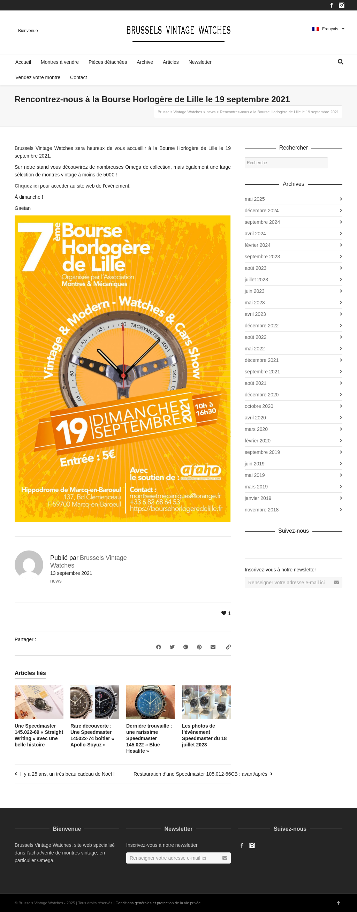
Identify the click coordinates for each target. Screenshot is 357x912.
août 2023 (255, 268)
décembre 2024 (262, 210)
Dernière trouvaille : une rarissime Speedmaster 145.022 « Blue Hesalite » (149, 738)
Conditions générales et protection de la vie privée (157, 903)
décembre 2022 (262, 325)
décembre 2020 (262, 394)
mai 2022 (255, 348)
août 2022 (255, 337)
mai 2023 (255, 302)
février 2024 (258, 245)
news (56, 581)
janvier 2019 (258, 498)
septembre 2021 (262, 371)
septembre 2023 (262, 256)
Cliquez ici (27, 186)
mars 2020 (256, 429)
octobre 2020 (259, 406)
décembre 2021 (262, 360)
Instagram (341, 5)
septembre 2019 (262, 452)
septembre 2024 (262, 222)
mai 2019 (255, 475)
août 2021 (255, 383)
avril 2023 (255, 314)
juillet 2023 (256, 279)
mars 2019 (256, 486)
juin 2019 (255, 463)
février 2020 (258, 440)
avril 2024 (255, 233)
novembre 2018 (262, 509)
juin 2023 (255, 291)
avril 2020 (255, 417)
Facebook (331, 5)
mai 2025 (255, 199)
